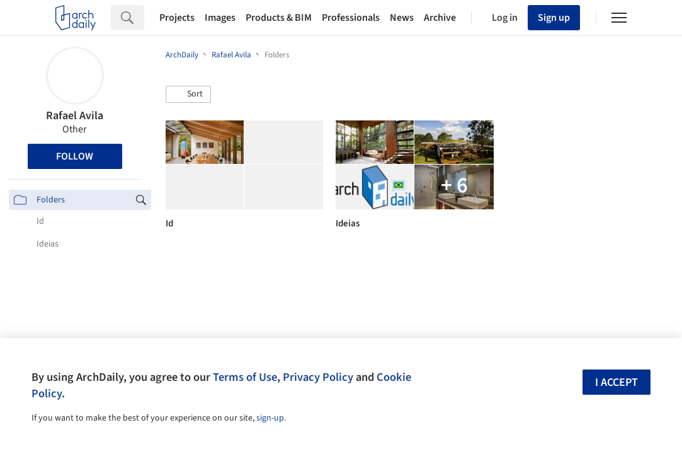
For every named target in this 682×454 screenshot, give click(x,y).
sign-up (270, 418)
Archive (440, 18)
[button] (188, 94)
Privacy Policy (318, 377)
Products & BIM (279, 18)
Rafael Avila (74, 116)
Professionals (351, 18)
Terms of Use (245, 377)
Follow (74, 156)
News (402, 18)
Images (220, 18)
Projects (177, 18)
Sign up (554, 18)
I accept (616, 382)
